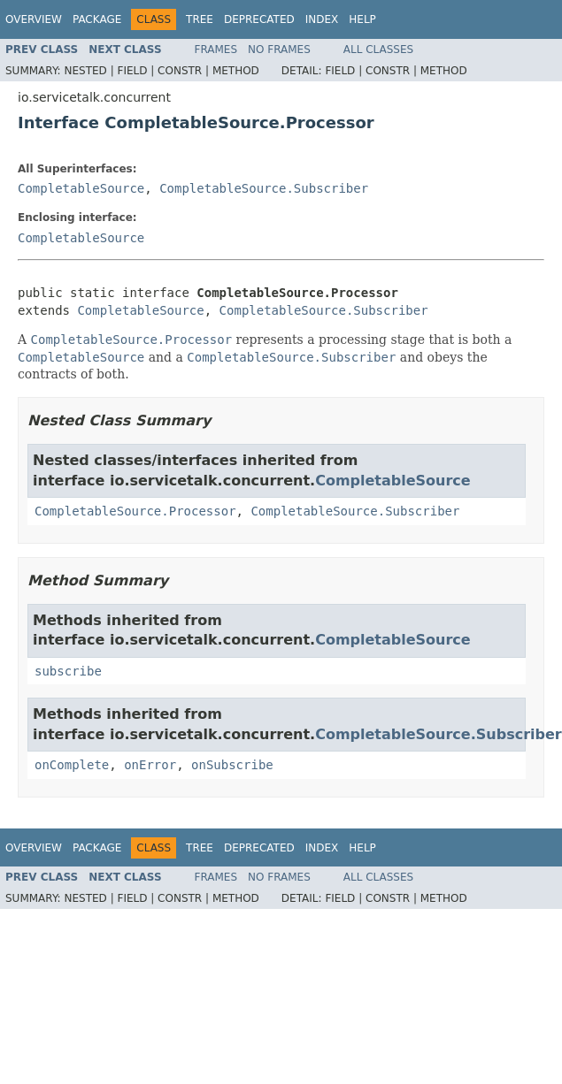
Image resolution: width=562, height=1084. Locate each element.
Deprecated (259, 19)
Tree (199, 19)
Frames (216, 49)
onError (150, 765)
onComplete (72, 765)
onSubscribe (232, 765)
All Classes (378, 49)
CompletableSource (81, 188)
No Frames (279, 49)
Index (322, 19)
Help (362, 19)
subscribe (68, 671)
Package (97, 19)
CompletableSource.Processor (135, 511)
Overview (33, 19)
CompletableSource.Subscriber (263, 188)
